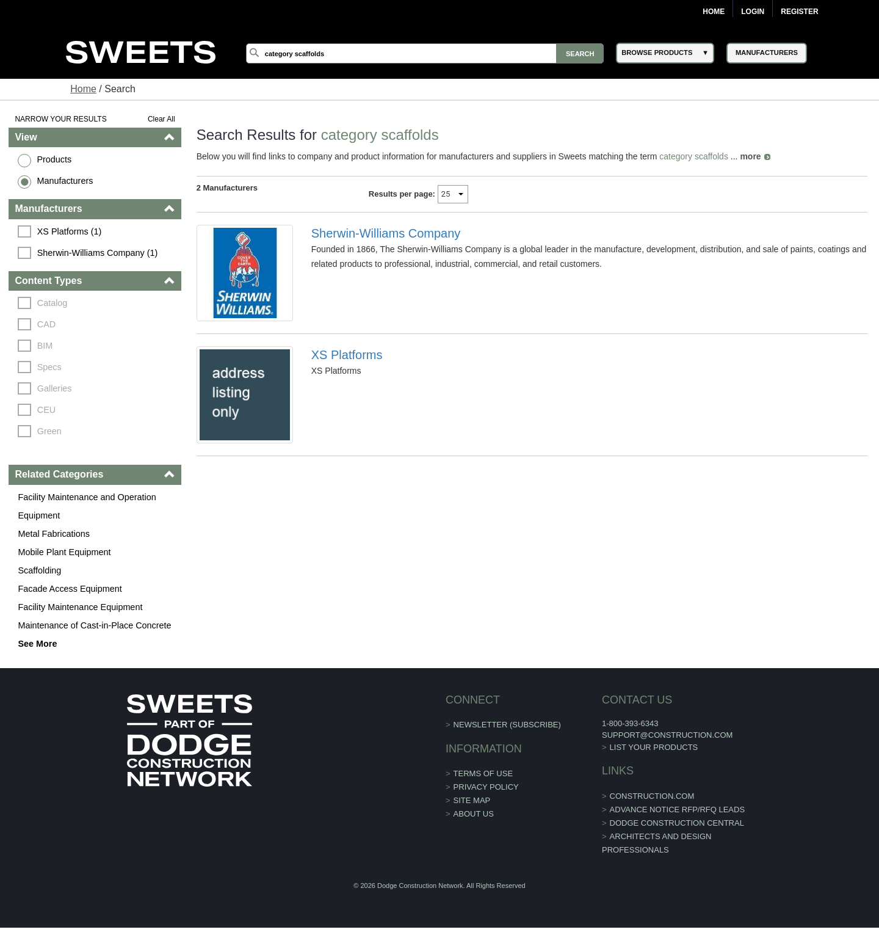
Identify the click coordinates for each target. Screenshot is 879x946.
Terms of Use (483, 773)
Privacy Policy (486, 786)
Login (752, 11)
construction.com (652, 796)
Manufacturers (65, 181)
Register (799, 11)
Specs (49, 367)
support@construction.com (667, 735)
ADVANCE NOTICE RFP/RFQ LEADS (677, 809)
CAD (46, 324)
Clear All (161, 119)
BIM (45, 346)
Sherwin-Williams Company (386, 233)
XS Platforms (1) (69, 231)
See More (37, 644)
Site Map (472, 800)
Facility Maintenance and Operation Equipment (87, 506)
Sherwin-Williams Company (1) (97, 253)
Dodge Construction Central (677, 823)
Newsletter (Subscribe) (507, 724)
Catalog (52, 303)
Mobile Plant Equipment (64, 552)
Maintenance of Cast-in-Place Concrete (94, 625)
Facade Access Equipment (69, 589)
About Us (474, 813)
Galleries (54, 388)
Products (54, 159)
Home (714, 11)
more (750, 156)
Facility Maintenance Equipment (80, 607)
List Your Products (654, 747)
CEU (46, 410)
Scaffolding (39, 570)
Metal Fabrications (54, 534)
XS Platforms (347, 355)
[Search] (425, 53)
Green (49, 431)
